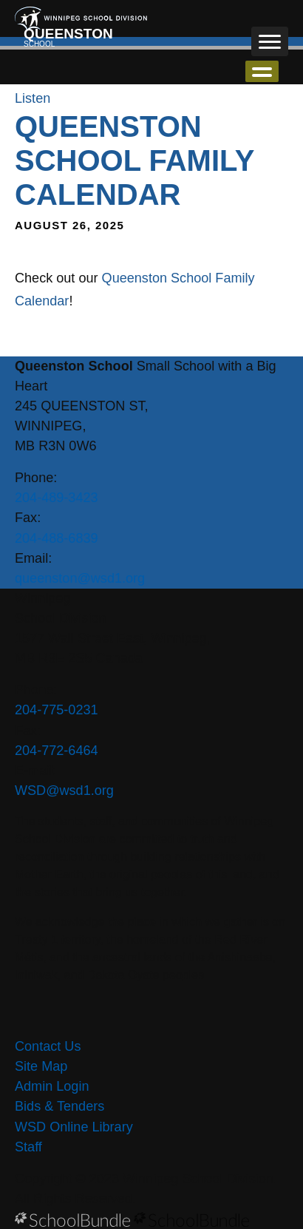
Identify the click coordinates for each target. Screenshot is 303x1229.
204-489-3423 (56, 497)
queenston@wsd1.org (80, 578)
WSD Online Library (74, 1127)
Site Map (41, 1066)
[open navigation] (269, 41)
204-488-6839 (56, 538)
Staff (28, 1147)
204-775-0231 (56, 709)
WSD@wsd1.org (64, 790)
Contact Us (48, 1046)
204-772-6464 (56, 750)
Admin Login (52, 1086)
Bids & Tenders (59, 1106)
